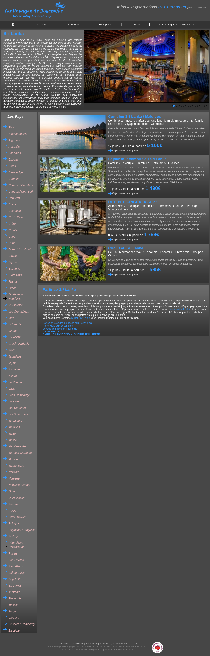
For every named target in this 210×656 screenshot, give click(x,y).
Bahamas (15, 153)
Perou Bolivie (17, 517)
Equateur (14, 262)
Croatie (13, 230)
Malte (12, 433)
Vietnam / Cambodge (22, 624)
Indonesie (15, 324)
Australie (14, 146)
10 (205, 106)
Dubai (12, 243)
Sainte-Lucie (17, 572)
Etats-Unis (15, 275)
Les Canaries (17, 408)
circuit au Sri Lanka (179, 309)
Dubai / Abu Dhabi (20, 249)
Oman (12, 491)
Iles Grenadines (19, 311)
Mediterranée (17, 446)
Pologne (14, 523)
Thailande (15, 598)
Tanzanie (14, 592)
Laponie (14, 401)
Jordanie (14, 369)
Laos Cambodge (19, 395)
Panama (14, 504)
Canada (14, 178)
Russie (13, 553)
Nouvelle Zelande (20, 485)
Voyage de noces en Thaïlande (60, 328)
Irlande (13, 330)
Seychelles (16, 579)
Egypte (13, 255)
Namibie (14, 472)
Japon (12, 363)
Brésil (12, 166)
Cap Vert (14, 198)
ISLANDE (15, 337)
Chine (12, 204)
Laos (12, 388)
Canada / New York (21, 191)
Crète (12, 223)
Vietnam (14, 617)
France (13, 281)
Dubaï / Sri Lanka (80, 318)
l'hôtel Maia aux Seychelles (58, 325)
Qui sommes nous (120, 643)
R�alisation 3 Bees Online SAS (117, 649)
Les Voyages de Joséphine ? (176, 24)
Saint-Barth (16, 566)
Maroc (13, 440)
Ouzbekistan (17, 497)
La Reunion (16, 382)
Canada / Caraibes (21, 185)
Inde (11, 318)
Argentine (15, 140)
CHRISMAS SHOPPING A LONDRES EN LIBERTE (71, 334)
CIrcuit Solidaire (51, 331)
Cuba (12, 236)
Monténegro (16, 465)
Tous (12, 127)
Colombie (15, 211)
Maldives (14, 427)
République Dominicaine (16, 545)
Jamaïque (15, 356)
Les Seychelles (18, 414)
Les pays (40, 24)
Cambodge (16, 172)
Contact (135, 24)
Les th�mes (77, 643)
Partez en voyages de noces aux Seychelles (67, 322)
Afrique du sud (18, 133)
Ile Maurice (16, 305)
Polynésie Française (22, 530)
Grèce (12, 288)
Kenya (13, 375)
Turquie (13, 611)
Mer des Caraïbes (20, 452)
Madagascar (16, 420)
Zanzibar (14, 630)
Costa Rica (16, 217)
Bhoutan (14, 159)
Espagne (14, 268)
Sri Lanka (15, 585)
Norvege (14, 478)
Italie (12, 350)
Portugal (14, 536)
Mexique (14, 459)
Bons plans (105, 24)
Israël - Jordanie (19, 343)
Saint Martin (16, 560)
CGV (134, 643)
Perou (12, 510)
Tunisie (13, 604)
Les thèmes (72, 24)
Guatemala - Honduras (16, 296)
